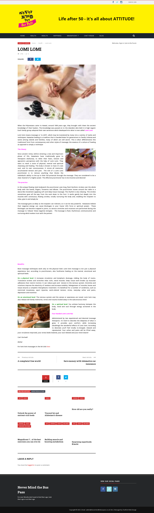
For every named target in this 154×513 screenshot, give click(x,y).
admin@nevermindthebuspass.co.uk (98, 510)
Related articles (24, 391)
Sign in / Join (132, 2)
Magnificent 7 (72, 36)
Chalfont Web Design (129, 510)
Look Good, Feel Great (24, 426)
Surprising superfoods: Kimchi (82, 443)
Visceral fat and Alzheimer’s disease (53, 414)
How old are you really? (82, 409)
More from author (37, 391)
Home (22, 36)
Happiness (57, 36)
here (48, 347)
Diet (20, 398)
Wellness (66, 423)
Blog (101, 36)
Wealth (45, 36)
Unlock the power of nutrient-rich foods (27, 414)
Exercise (75, 398)
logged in (30, 465)
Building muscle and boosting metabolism (54, 440)
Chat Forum (89, 36)
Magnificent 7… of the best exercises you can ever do (29, 440)
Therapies (26, 43)
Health (33, 36)
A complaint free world (29, 361)
